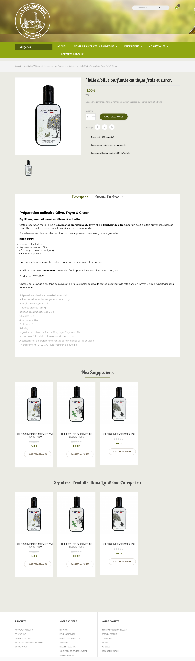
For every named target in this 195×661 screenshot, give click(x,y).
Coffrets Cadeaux (23, 638)
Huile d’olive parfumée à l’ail (119, 434)
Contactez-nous (67, 655)
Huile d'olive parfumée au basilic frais (76, 435)
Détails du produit (109, 196)
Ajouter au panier (113, 117)
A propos (64, 643)
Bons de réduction (110, 651)
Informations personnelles (114, 630)
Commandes (107, 638)
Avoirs (105, 643)
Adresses (106, 647)
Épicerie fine (20, 634)
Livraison (64, 630)
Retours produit (109, 634)
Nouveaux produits (24, 630)
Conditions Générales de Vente (73, 651)
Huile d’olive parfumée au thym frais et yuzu (34, 435)
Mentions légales (67, 634)
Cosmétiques (21, 647)
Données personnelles (70, 638)
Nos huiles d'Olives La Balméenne (30, 643)
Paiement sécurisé (68, 647)
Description (79, 196)
